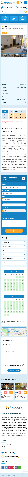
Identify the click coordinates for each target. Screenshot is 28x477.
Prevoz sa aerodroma (7, 215)
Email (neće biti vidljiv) (8, 351)
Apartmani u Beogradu (20, 419)
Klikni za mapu (14, 331)
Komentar (4, 357)
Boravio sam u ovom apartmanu (14, 365)
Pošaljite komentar (14, 370)
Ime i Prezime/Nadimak (8, 344)
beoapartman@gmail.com (10, 456)
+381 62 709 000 (8, 453)
